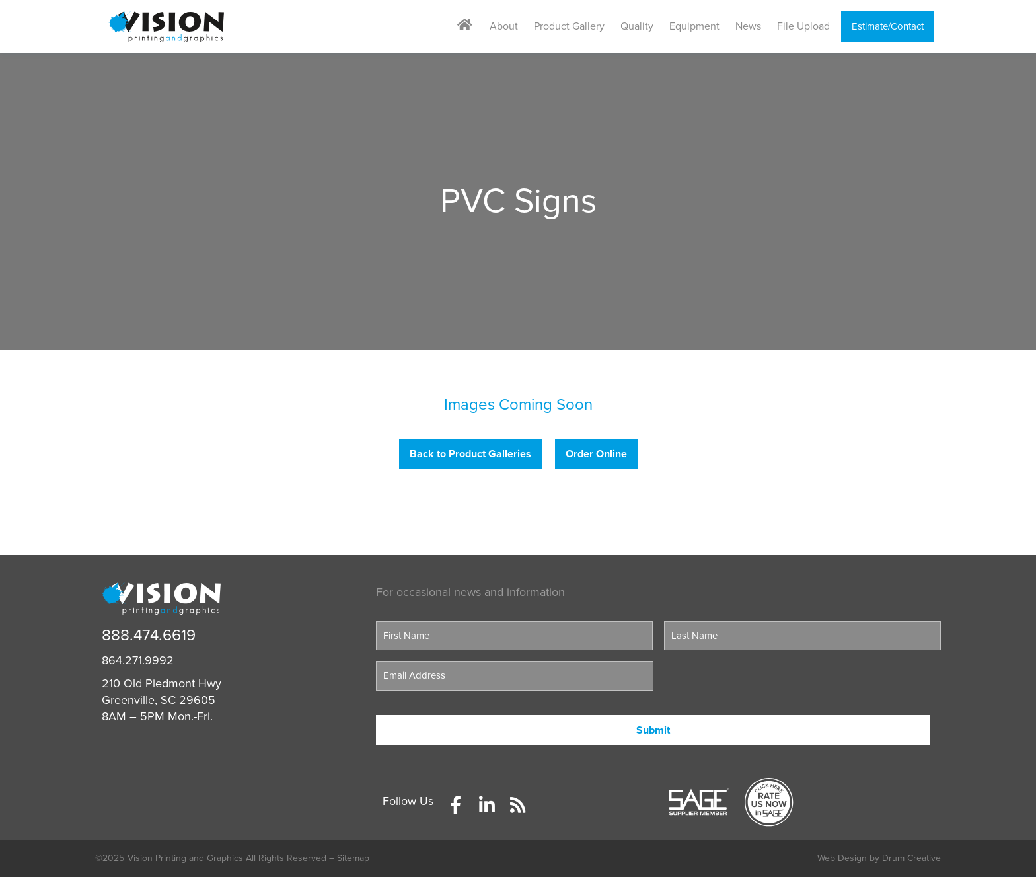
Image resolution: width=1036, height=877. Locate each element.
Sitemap (353, 858)
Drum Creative (911, 858)
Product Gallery (569, 26)
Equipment (694, 26)
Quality (636, 26)
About (504, 26)
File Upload (803, 26)
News (748, 26)
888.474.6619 (149, 635)
